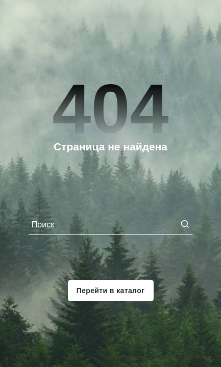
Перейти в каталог (111, 290)
